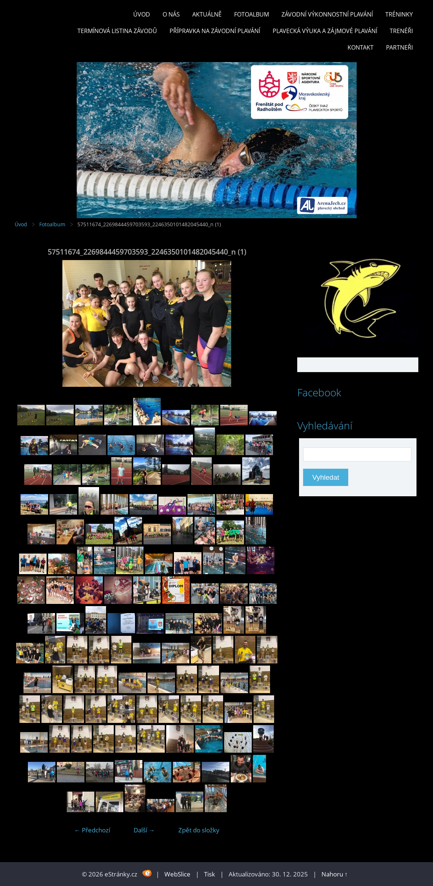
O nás (171, 14)
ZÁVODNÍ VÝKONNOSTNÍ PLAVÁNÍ (327, 14)
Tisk (209, 874)
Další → (144, 830)
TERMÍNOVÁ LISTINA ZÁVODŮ (117, 31)
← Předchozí (92, 830)
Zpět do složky (198, 830)
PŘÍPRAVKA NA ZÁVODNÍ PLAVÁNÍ (215, 31)
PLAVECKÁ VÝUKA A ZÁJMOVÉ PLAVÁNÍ (325, 31)
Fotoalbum (251, 14)
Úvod (141, 14)
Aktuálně (207, 14)
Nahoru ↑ (334, 874)
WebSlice (177, 874)
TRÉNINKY (399, 14)
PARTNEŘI (399, 47)
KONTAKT (361, 47)
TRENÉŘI (401, 31)
